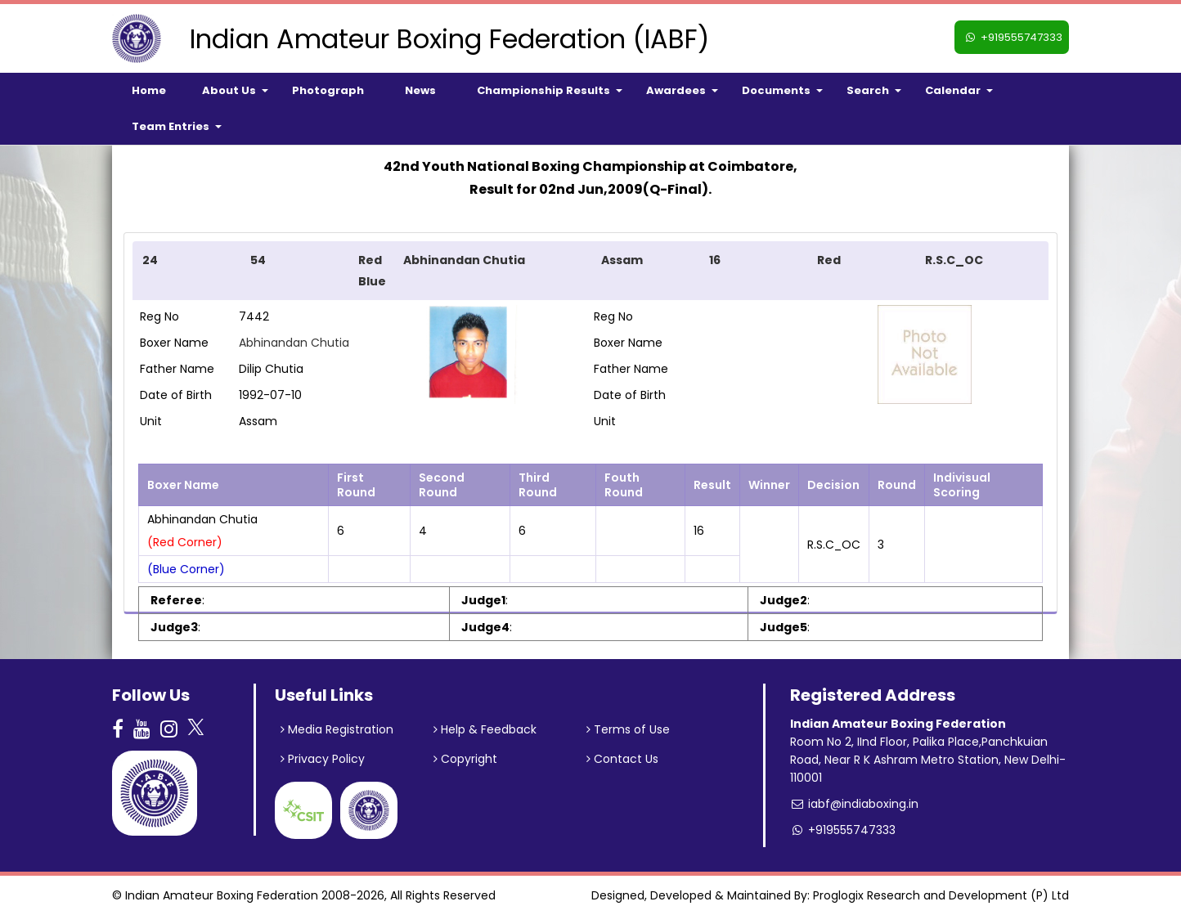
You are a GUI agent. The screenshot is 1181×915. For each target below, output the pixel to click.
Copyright (465, 759)
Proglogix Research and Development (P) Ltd (941, 895)
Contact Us (622, 759)
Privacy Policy (323, 759)
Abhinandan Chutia (294, 342)
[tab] (590, 270)
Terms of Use (628, 729)
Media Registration (337, 729)
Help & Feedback (485, 729)
